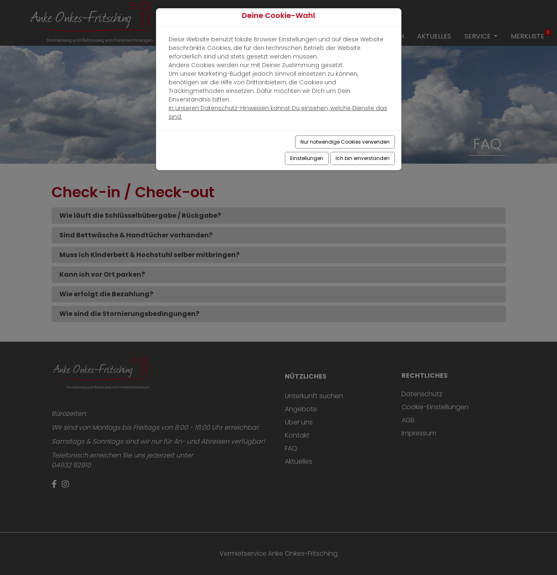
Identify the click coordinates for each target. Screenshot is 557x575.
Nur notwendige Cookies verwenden (345, 141)
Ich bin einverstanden (363, 158)
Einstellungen (306, 158)
